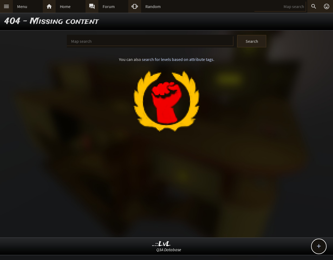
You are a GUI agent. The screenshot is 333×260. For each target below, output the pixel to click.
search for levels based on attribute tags (177, 59)
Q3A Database (168, 249)
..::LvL (162, 244)
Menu (22, 6)
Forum (109, 6)
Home (65, 6)
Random (153, 6)
